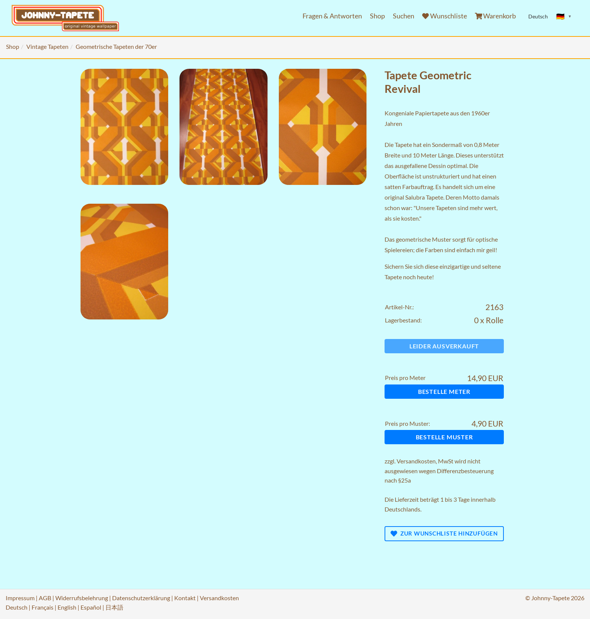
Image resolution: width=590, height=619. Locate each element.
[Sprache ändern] (564, 17)
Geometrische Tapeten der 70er (116, 46)
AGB (45, 597)
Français (42, 607)
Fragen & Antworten (332, 16)
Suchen (403, 16)
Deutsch (16, 607)
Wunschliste (444, 16)
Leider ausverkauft (444, 346)
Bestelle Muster (444, 436)
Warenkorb (495, 16)
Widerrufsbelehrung (81, 597)
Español (91, 607)
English (67, 607)
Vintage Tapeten (47, 46)
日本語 (114, 607)
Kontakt (185, 597)
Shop (377, 16)
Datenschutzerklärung (141, 597)
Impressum (20, 597)
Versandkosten (416, 461)
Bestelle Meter (444, 391)
